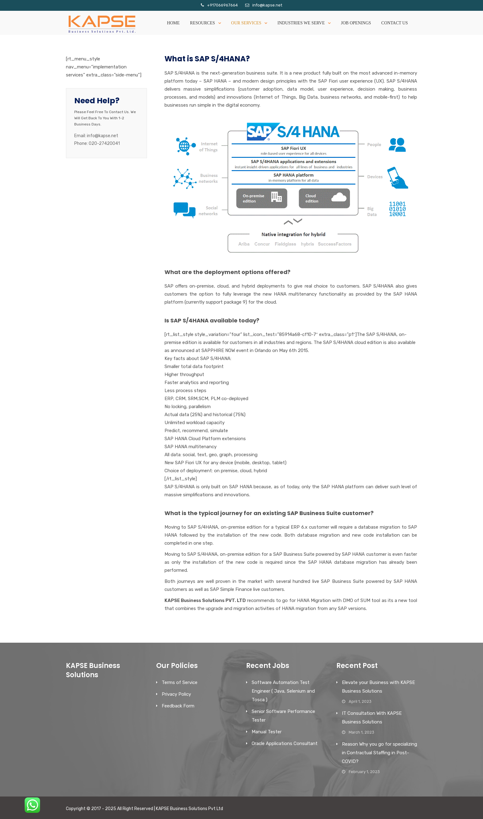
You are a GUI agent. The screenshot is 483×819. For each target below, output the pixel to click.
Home (173, 23)
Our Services (246, 23)
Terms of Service (179, 682)
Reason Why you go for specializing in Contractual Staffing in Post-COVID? (379, 752)
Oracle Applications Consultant (285, 743)
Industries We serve (301, 23)
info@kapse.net (267, 5)
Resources (202, 23)
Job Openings (356, 23)
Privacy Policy (176, 694)
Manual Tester (267, 732)
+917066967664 (222, 5)
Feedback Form (178, 706)
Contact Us (394, 23)
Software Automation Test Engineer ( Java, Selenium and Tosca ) (283, 691)
